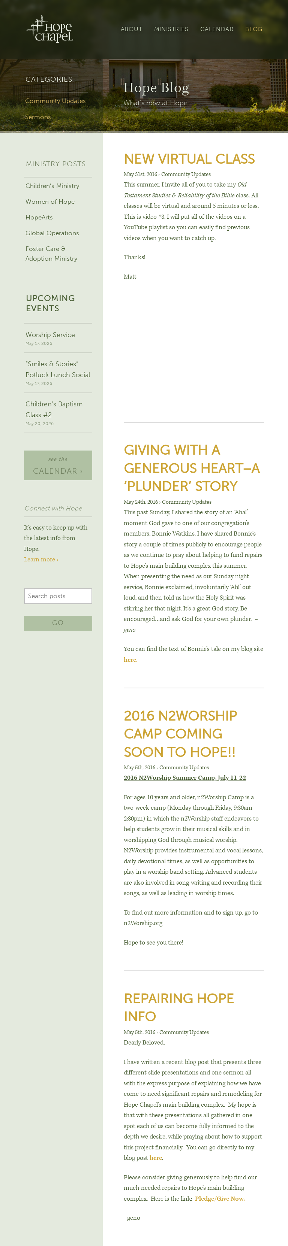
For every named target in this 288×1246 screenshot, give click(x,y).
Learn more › (41, 559)
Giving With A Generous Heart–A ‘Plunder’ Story (192, 468)
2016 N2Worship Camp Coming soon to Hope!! (180, 734)
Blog (253, 29)
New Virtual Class (189, 159)
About (131, 29)
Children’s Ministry (52, 186)
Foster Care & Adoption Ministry (51, 253)
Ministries (171, 29)
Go (58, 623)
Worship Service (58, 339)
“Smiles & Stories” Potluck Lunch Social (58, 373)
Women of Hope (50, 201)
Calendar (217, 29)
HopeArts (39, 217)
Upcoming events (50, 303)
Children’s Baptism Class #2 (58, 413)
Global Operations (52, 233)
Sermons (38, 117)
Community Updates (55, 100)
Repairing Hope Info (179, 1008)
